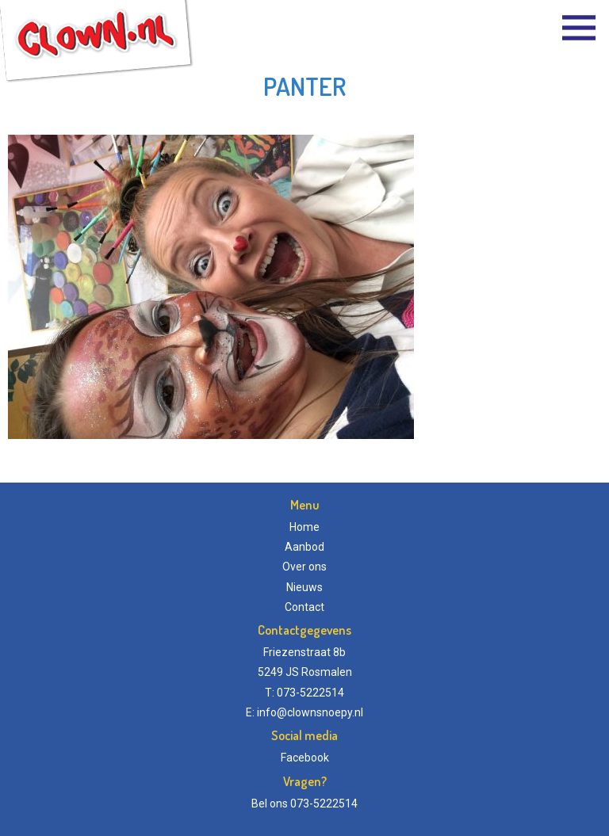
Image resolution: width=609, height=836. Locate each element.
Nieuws (304, 587)
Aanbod (304, 546)
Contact (304, 607)
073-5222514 (324, 803)
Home (304, 527)
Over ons (304, 566)
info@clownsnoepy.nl (310, 712)
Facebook (305, 757)
